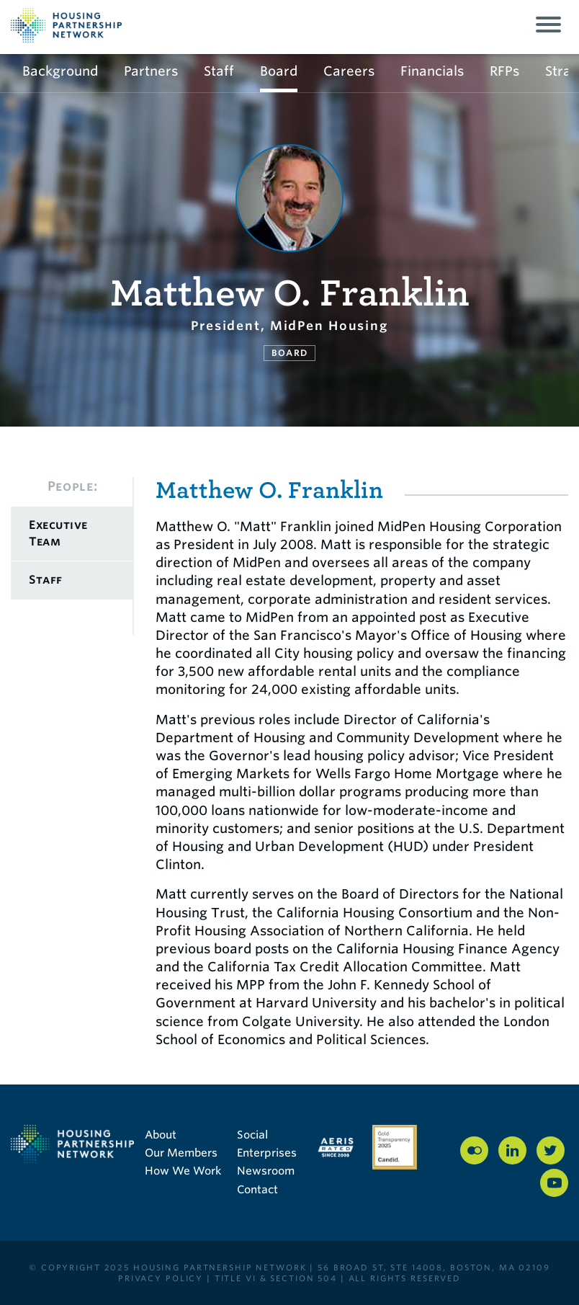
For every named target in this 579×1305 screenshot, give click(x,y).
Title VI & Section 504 (276, 1278)
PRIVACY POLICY (160, 1278)
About (160, 1134)
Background (60, 71)
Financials (432, 71)
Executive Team (58, 533)
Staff (219, 71)
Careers (348, 71)
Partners (151, 71)
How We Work (183, 1170)
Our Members (181, 1152)
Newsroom (266, 1170)
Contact (257, 1189)
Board (278, 71)
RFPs (504, 71)
